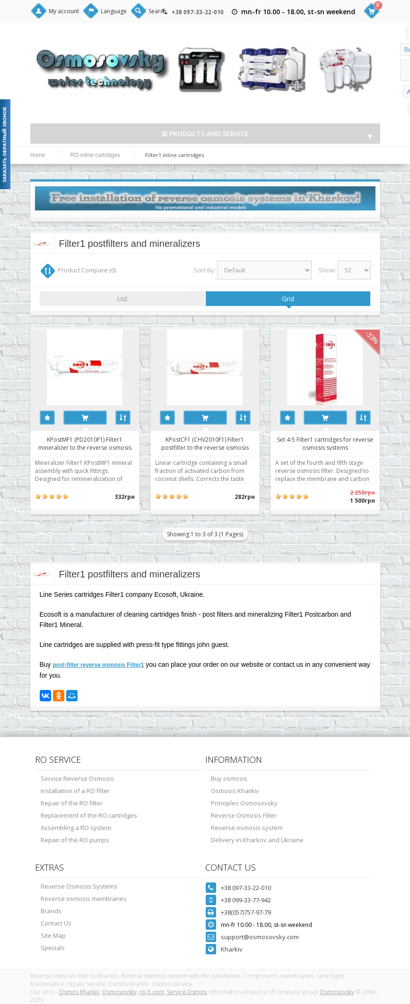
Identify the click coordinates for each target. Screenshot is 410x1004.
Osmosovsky (119, 992)
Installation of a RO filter (75, 790)
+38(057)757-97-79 (246, 912)
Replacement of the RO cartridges (89, 815)
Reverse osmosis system (247, 827)
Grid (288, 298)
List (122, 298)
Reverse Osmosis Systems (79, 886)
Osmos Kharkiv (79, 992)
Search (157, 11)
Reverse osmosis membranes (84, 898)
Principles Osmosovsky (244, 803)
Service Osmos (187, 992)
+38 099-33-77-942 (246, 900)
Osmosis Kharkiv (235, 790)
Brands (51, 911)
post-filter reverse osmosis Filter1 (98, 665)
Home (37, 155)
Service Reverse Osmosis (77, 778)
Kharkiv (232, 949)
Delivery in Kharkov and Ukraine (257, 840)
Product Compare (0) (87, 270)
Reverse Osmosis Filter (244, 815)
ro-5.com (152, 992)
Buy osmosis (229, 778)
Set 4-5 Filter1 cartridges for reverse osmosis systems (325, 443)
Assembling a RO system (76, 827)
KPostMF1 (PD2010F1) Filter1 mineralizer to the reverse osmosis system (84, 443)
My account (64, 11)
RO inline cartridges (95, 155)
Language (114, 11)
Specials (53, 947)
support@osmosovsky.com (260, 937)
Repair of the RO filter (72, 803)
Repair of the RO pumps (75, 840)
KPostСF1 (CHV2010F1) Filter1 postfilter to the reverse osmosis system (205, 443)
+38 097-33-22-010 (198, 12)
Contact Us (56, 923)
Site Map (53, 935)
